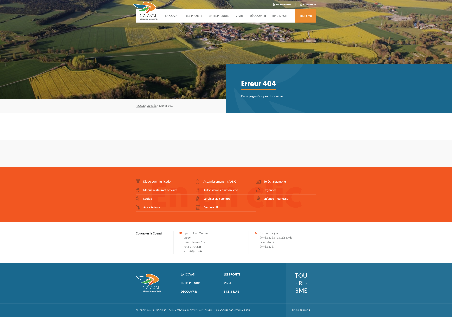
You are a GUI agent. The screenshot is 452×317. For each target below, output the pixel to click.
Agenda (151, 105)
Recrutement (282, 4)
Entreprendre (219, 16)
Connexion (308, 4)
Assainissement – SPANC (219, 182)
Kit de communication (157, 182)
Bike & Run (279, 16)
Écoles (147, 199)
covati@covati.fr (194, 251)
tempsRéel (210, 310)
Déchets (208, 207)
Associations (151, 207)
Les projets (194, 16)
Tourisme (306, 16)
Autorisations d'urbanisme (220, 190)
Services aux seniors (216, 199)
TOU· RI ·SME (301, 283)
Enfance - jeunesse (276, 199)
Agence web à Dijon (239, 310)
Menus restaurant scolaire (160, 190)
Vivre (239, 16)
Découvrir (258, 16)
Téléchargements (275, 182)
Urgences (270, 190)
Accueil (140, 105)
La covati (172, 16)
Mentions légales (165, 310)
